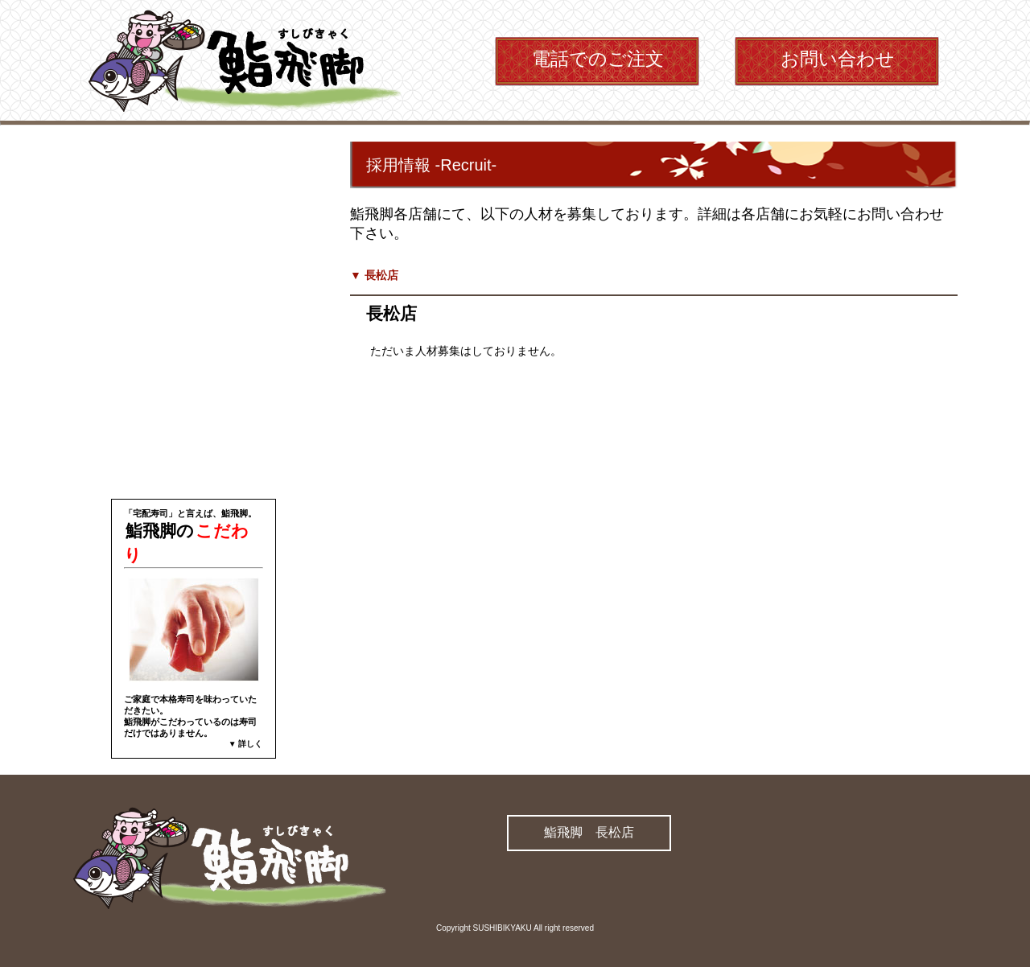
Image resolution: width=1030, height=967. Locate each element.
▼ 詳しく (246, 743)
